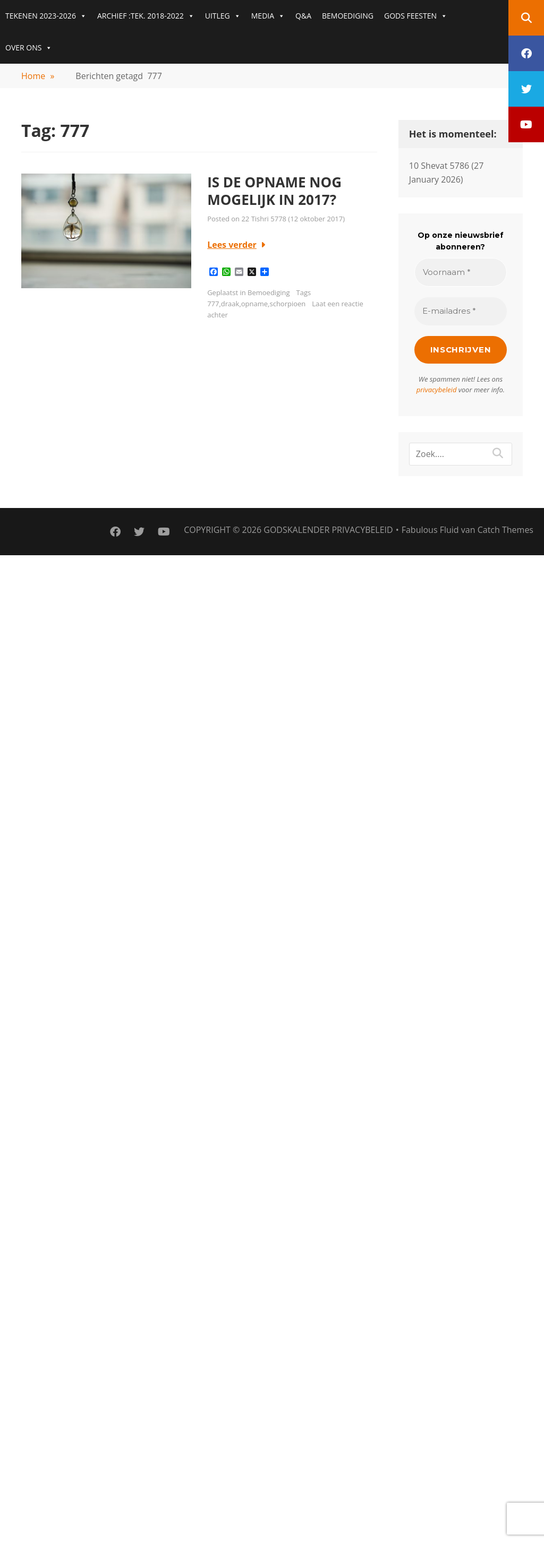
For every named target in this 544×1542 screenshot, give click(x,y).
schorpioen (287, 303)
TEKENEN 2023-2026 (46, 16)
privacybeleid (436, 389)
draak (230, 303)
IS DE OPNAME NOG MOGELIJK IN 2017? (274, 191)
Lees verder (232, 245)
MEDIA (268, 16)
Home (37, 76)
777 (213, 303)
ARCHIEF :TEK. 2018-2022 (145, 16)
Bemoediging (269, 292)
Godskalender (296, 530)
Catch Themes (505, 530)
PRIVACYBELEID (362, 530)
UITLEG (223, 16)
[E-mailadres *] (460, 311)
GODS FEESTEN (415, 16)
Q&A (303, 16)
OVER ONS (28, 48)
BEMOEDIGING (347, 16)
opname (254, 303)
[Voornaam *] (460, 272)
